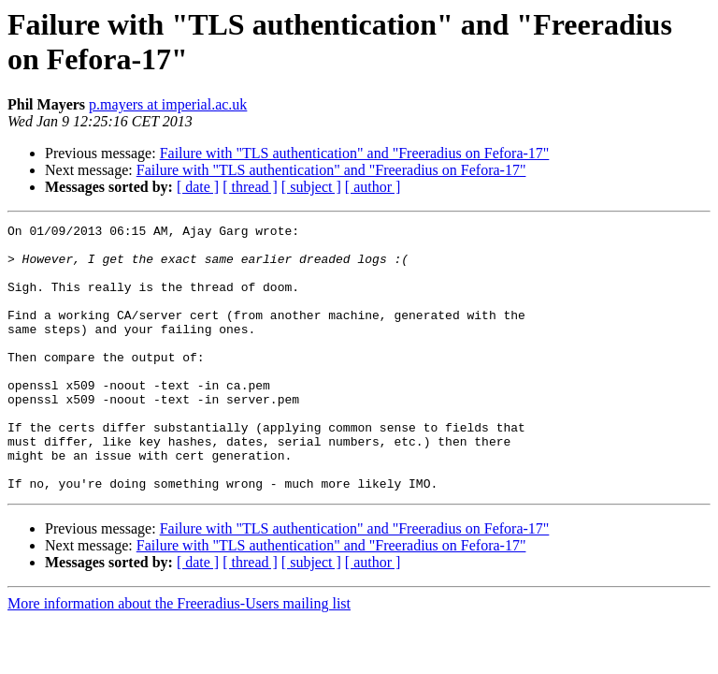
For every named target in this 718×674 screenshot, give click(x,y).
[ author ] (373, 187)
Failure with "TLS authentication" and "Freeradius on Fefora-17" (355, 153)
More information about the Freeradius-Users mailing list (179, 657)
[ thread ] (250, 187)
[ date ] (198, 187)
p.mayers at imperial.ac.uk (168, 104)
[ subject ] (311, 187)
